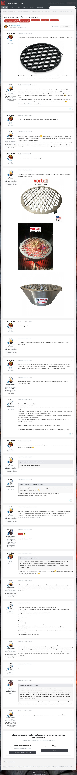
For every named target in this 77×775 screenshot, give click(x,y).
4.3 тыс (10, 537)
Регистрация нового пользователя (23, 750)
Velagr (10, 399)
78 (10, 42)
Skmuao (10, 678)
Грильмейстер (10, 33)
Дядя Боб (10, 529)
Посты (11, 7)
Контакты (29, 770)
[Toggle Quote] (20, 462)
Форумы (4, 7)
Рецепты (32, 7)
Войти (54, 748)
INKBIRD (18, 7)
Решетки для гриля (21, 27)
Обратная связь (37, 770)
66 (10, 686)
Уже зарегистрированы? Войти (57, 3)
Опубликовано (24, 33)
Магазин (25, 7)
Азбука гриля (46, 770)
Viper (10, 85)
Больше (40, 7)
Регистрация (71, 3)
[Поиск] (57, 7)
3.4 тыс (10, 93)
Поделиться (55, 26)
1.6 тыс (11, 408)
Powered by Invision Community (39, 772)
